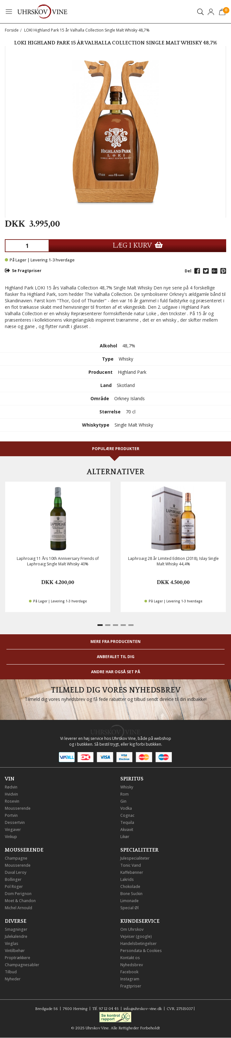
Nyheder (13, 979)
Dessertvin (15, 822)
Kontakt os (130, 957)
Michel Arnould (18, 908)
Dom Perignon (18, 893)
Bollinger (13, 879)
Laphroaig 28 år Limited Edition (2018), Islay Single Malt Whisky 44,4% (173, 561)
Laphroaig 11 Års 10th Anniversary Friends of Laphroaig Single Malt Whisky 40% (58, 561)
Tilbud (11, 972)
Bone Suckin (131, 893)
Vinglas (11, 943)
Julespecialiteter (135, 858)
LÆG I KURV (138, 245)
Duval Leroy (15, 872)
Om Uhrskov (131, 929)
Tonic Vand (130, 865)
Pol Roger (14, 886)
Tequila (127, 822)
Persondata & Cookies (141, 950)
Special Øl (129, 908)
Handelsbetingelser (138, 943)
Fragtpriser (130, 986)
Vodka (126, 808)
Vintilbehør (15, 950)
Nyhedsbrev (131, 964)
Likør (124, 836)
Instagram (129, 979)
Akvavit (126, 829)
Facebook (129, 972)
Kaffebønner (131, 872)
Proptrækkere (17, 957)
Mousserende (18, 808)
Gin (123, 801)
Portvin (11, 815)
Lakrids (127, 879)
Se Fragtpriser (23, 270)
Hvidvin (11, 794)
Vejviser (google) (136, 936)
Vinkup (11, 836)
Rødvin (11, 787)
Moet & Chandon (20, 900)
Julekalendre (16, 936)
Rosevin (12, 801)
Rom (124, 794)
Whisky (126, 787)
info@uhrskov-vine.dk (143, 1009)
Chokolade (130, 886)
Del (188, 271)
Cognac (127, 815)
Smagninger (16, 929)
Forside (12, 30)
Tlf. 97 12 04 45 (105, 1009)
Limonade (129, 900)
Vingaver (13, 829)
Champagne (16, 858)
